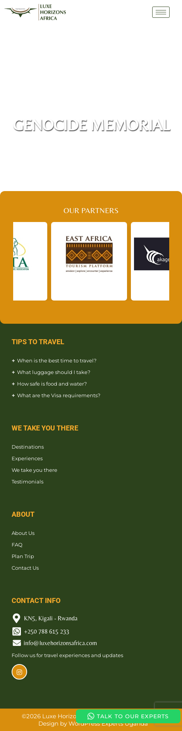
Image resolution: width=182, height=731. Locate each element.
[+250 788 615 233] (16, 631)
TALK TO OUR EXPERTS (128, 716)
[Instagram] (19, 672)
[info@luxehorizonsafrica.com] (17, 643)
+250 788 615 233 (46, 631)
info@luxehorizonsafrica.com (60, 643)
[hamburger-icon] (161, 12)
